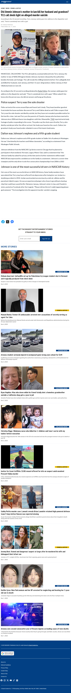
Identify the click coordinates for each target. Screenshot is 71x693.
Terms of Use (4, 673)
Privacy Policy (4, 668)
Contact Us (4, 676)
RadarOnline (42, 91)
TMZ (52, 119)
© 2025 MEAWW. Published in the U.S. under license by (15, 645)
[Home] (6, 1)
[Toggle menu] (68, 2)
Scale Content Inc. (33, 645)
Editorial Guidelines (6, 665)
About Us (3, 662)
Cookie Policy (4, 670)
